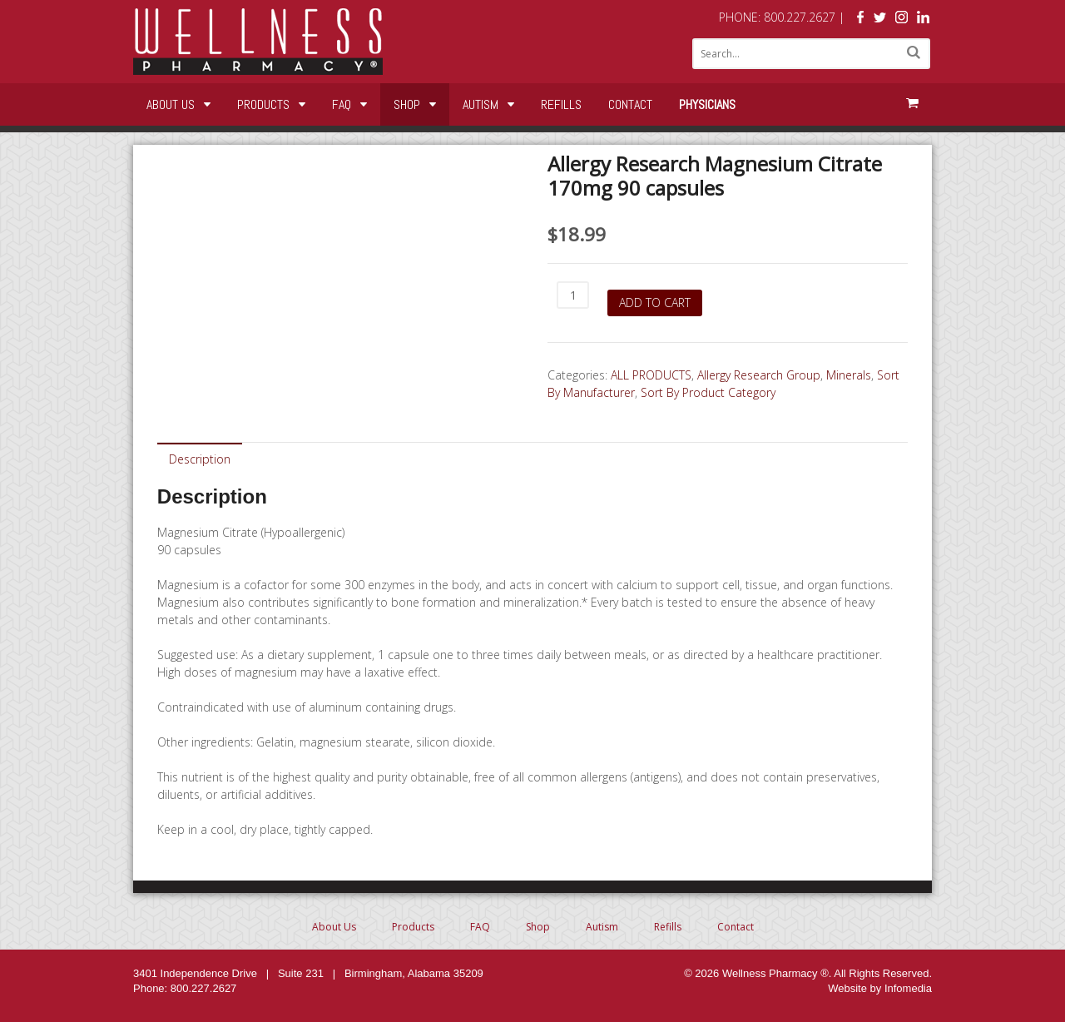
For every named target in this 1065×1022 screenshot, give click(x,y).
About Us (170, 104)
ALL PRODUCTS (651, 375)
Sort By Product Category (708, 392)
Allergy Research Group (758, 375)
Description (199, 459)
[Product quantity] (573, 295)
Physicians (707, 104)
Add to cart (655, 302)
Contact (630, 104)
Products (263, 104)
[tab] (199, 458)
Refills (561, 104)
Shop (407, 104)
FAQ (341, 104)
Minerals (848, 375)
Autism (480, 104)
